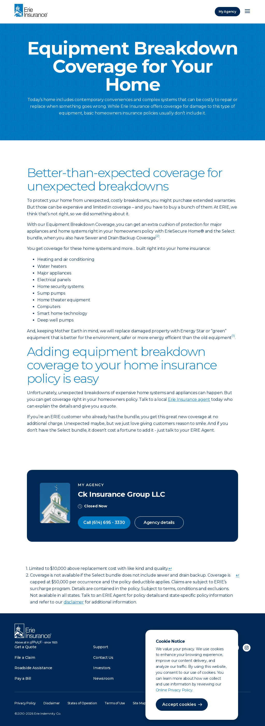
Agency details (159, 522)
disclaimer (74, 602)
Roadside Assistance (33, 668)
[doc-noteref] (157, 237)
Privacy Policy (25, 703)
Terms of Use (115, 703)
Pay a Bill (22, 678)
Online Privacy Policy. (174, 690)
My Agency (227, 11)
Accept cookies (179, 704)
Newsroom (103, 678)
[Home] (32, 11)
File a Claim (24, 657)
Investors (102, 668)
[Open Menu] (247, 12)
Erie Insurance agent (189, 399)
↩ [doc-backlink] (170, 568)
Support (100, 647)
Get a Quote (25, 647)
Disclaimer (51, 703)
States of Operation (82, 703)
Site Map (139, 703)
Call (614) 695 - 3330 (104, 522)
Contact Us (103, 657)
